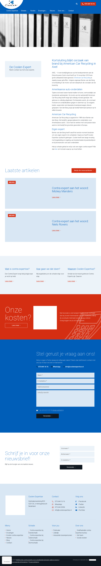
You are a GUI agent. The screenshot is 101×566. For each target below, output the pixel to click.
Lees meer (55, 197)
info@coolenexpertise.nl (73, 367)
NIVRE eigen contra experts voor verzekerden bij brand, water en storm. (37, 560)
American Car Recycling (82, 78)
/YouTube (81, 510)
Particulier (56, 530)
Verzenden (47, 416)
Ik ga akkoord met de (51, 410)
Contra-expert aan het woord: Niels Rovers (70, 222)
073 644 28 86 (60, 507)
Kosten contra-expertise (14, 535)
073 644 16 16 (88, 4)
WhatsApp (55, 367)
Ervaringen (10, 533)
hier (56, 149)
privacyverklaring (58, 410)
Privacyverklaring (34, 562)
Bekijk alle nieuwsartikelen (83, 170)
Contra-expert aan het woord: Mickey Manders (70, 189)
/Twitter (81, 504)
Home (8, 530)
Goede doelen (82, 538)
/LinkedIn (81, 507)
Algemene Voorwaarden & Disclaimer (16, 562)
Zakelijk (56, 533)
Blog (8, 540)
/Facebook (82, 501)
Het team (80, 535)
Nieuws (12, 182)
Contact (9, 543)
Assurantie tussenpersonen (62, 535)
